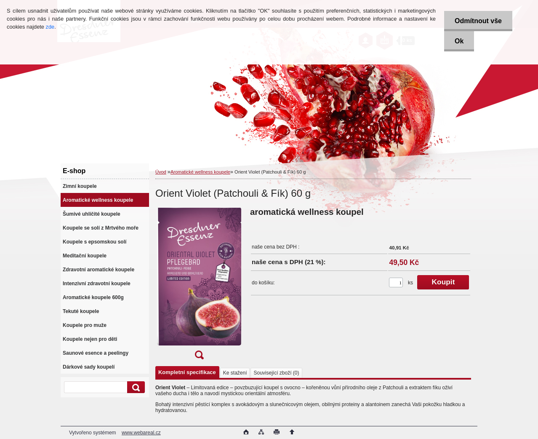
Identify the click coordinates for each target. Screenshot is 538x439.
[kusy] (396, 282)
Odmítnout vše (478, 20)
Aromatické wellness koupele (200, 171)
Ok (459, 41)
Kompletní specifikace (187, 372)
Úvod (160, 171)
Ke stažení (235, 373)
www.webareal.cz (141, 433)
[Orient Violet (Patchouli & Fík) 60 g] (199, 285)
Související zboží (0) (276, 373)
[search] (134, 387)
